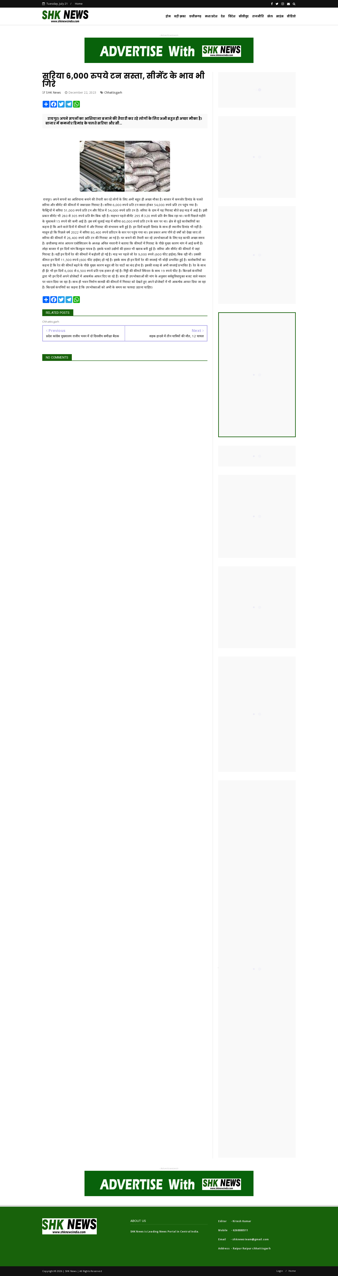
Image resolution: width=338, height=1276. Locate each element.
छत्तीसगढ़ (195, 16)
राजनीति (258, 16)
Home (79, 3)
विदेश (231, 16)
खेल (270, 16)
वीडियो (291, 16)
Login (280, 1271)
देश (223, 16)
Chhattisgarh (113, 92)
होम (168, 16)
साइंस (280, 16)
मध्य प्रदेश (211, 16)
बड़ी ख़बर (180, 16)
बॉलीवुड (244, 16)
